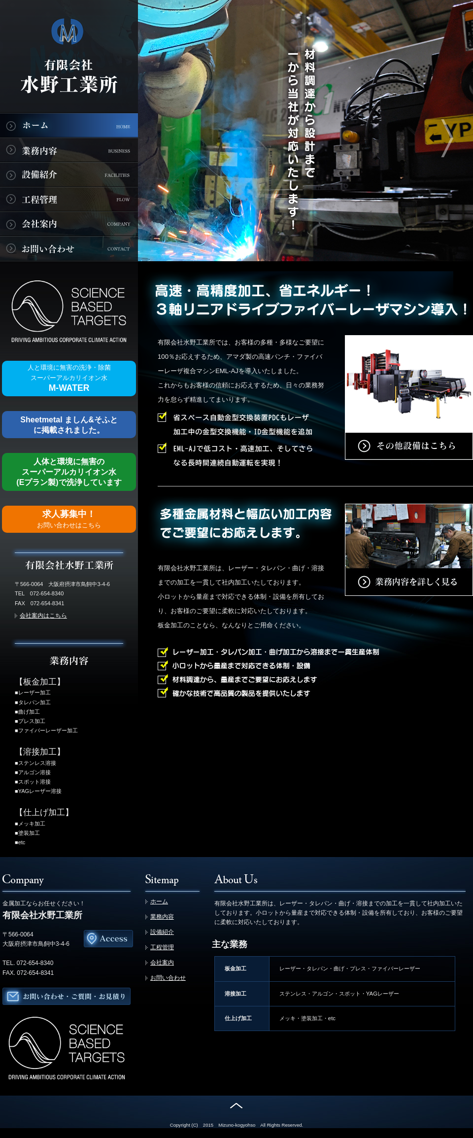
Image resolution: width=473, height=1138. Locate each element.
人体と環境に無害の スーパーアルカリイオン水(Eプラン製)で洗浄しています (68, 471)
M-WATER (69, 378)
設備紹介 (162, 932)
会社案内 (162, 962)
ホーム (159, 901)
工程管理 (162, 947)
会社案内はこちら (43, 615)
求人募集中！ (69, 519)
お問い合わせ (168, 977)
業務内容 (162, 916)
